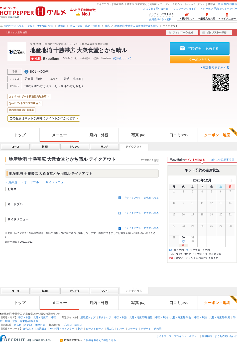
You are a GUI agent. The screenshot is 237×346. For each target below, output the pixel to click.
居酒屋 (28, 79)
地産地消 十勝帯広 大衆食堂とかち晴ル (136, 25)
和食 (39, 79)
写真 (138, 135)
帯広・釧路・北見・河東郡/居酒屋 (133, 317)
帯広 (220, 4)
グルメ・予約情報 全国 (40, 25)
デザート (146, 328)
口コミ (178, 135)
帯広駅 (17, 325)
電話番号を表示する (216, 67)
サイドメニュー (56, 182)
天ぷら (110, 328)
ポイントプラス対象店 (25, 103)
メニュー (59, 135)
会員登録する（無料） (161, 19)
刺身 (80, 328)
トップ (19, 135)
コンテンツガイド (186, 8)
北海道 (61, 25)
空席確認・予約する (203, 48)
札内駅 (28, 325)
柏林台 (233, 4)
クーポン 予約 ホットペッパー (220, 8)
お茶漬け (41, 328)
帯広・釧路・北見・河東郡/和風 (212, 317)
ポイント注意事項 (221, 159)
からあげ (28, 328)
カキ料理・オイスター (61, 328)
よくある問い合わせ (157, 8)
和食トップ (105, 317)
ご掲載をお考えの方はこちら (100, 340)
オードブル (31, 182)
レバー (120, 328)
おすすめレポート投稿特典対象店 (27, 96)
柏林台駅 (40, 325)
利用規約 (207, 336)
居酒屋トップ (87, 317)
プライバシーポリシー (186, 336)
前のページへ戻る (14, 25)
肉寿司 (158, 328)
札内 (226, 4)
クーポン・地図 (220, 132)
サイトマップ (163, 336)
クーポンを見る (199, 59)
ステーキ (133, 328)
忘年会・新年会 (73, 325)
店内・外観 (99, 135)
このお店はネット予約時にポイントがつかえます (42, 118)
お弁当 (12, 182)
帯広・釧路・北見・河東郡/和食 (173, 317)
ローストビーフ (94, 328)
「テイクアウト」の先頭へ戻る (141, 197)
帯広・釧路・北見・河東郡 (85, 25)
